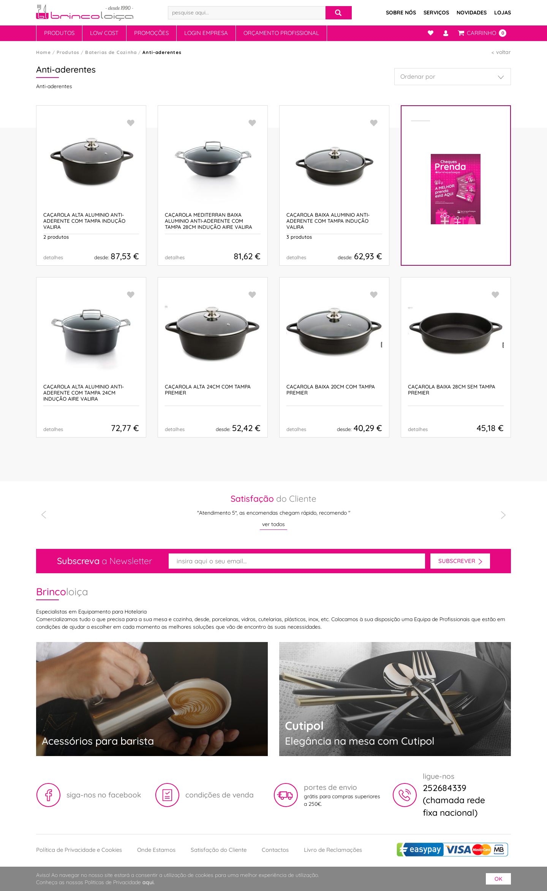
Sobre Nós (401, 12)
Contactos (275, 849)
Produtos (59, 32)
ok (498, 878)
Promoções (151, 32)
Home (43, 52)
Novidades (472, 12)
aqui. (148, 882)
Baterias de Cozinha (111, 52)
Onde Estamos (156, 849)
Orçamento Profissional (281, 32)
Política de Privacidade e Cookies (79, 849)
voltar (503, 52)
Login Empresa (206, 32)
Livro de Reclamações (333, 849)
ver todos (273, 524)
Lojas (502, 12)
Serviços (436, 12)
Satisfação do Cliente (219, 849)
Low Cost (104, 32)
